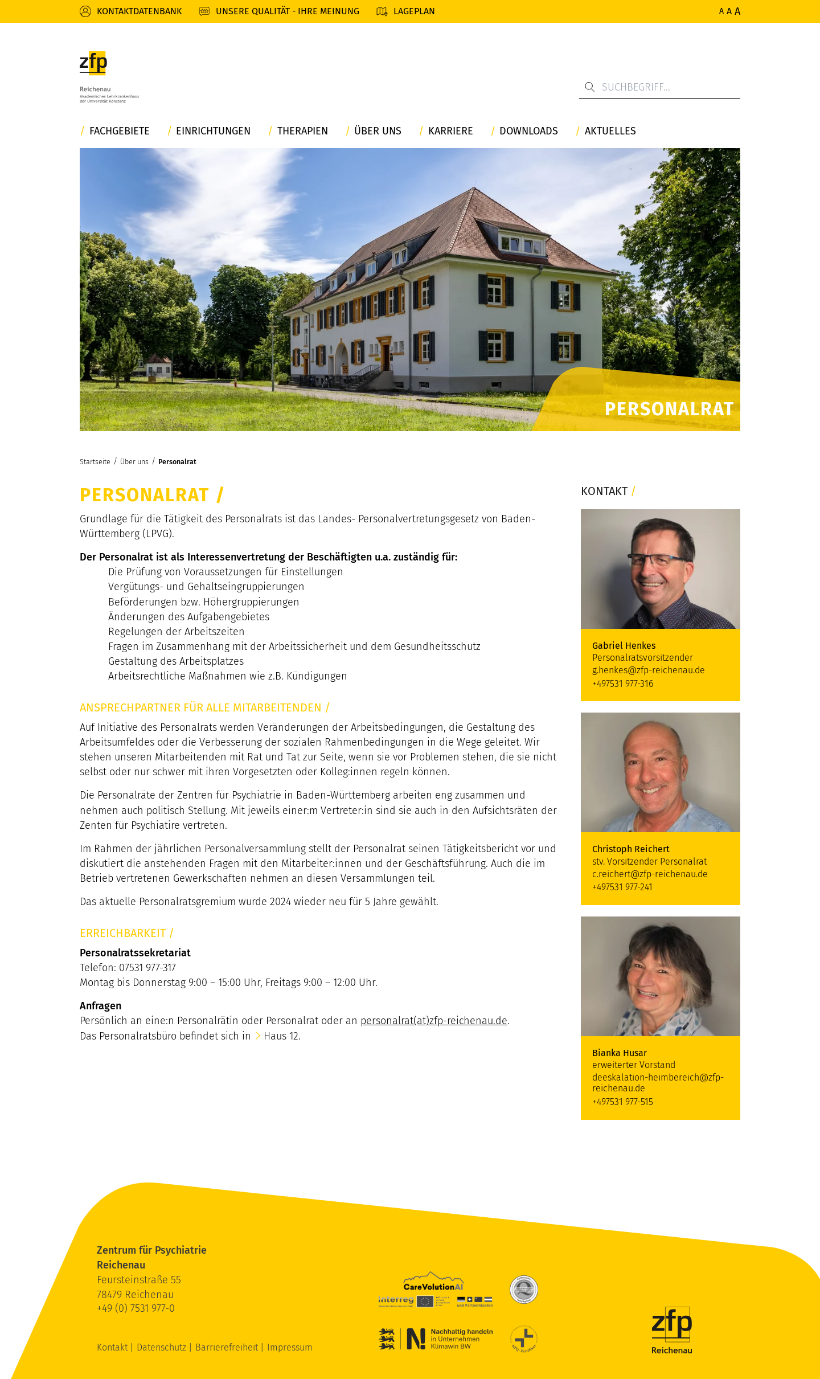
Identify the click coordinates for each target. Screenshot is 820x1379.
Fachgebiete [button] (119, 131)
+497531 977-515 (622, 1101)
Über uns (134, 461)
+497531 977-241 (622, 887)
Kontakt (113, 1347)
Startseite (95, 461)
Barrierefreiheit (227, 1347)
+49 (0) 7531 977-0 (136, 1308)
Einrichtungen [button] (213, 131)
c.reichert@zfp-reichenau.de (650, 874)
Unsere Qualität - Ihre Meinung (287, 11)
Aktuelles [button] (610, 131)
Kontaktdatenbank (139, 11)
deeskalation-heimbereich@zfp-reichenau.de (658, 1083)
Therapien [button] (302, 131)
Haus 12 (281, 1036)
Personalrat (177, 461)
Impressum (290, 1347)
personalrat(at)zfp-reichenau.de (433, 1020)
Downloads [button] (528, 131)
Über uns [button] (377, 131)
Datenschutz (162, 1347)
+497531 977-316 (622, 683)
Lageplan (414, 11)
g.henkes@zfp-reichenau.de (648, 670)
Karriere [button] (450, 131)
